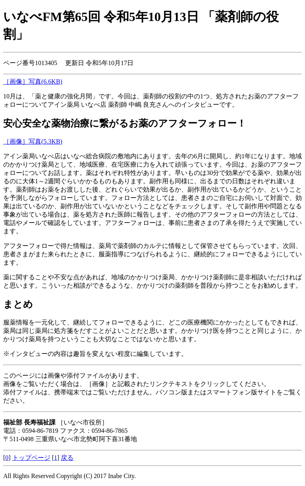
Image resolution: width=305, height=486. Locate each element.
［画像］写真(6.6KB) (32, 81)
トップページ (31, 457)
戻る (67, 457)
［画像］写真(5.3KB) (32, 141)
